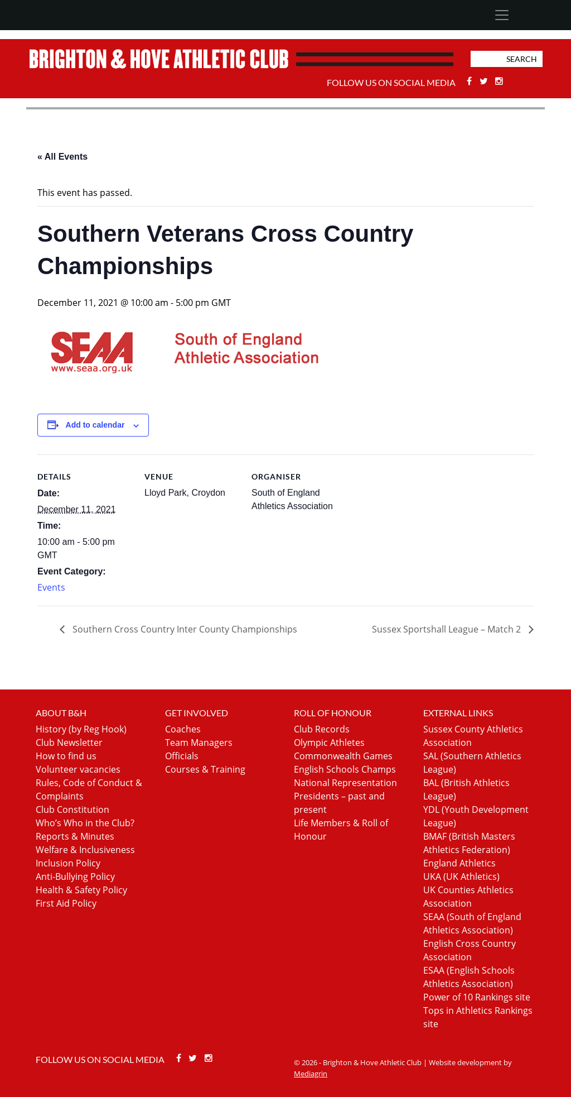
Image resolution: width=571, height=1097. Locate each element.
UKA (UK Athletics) (461, 876)
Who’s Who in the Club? (85, 823)
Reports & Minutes (75, 836)
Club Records (322, 729)
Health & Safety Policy (81, 890)
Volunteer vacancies (78, 769)
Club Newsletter (69, 742)
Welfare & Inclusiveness (85, 850)
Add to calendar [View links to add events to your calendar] (95, 424)
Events (51, 587)
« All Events (62, 156)
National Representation (345, 783)
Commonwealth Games (343, 756)
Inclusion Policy (68, 863)
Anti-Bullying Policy (75, 876)
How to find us (66, 756)
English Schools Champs (345, 769)
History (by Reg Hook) (81, 729)
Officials (182, 756)
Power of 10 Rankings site (476, 997)
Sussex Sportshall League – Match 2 (447, 629)
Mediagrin (310, 1074)
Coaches (183, 729)
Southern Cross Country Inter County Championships (183, 629)
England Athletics (459, 863)
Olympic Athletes (329, 742)
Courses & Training (205, 769)
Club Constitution (72, 809)
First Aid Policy (66, 903)
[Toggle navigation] (501, 15)
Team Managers (199, 742)
